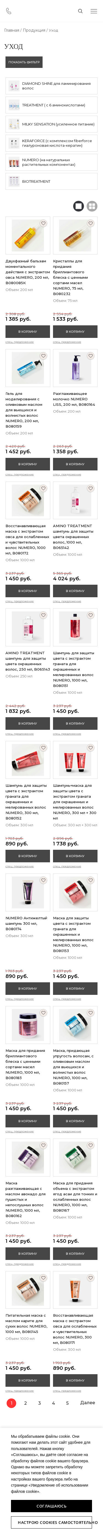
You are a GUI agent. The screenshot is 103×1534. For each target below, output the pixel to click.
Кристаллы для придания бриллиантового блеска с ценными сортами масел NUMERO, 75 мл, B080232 (70, 277)
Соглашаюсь (51, 1506)
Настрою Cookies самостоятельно (55, 1522)
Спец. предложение (19, 342)
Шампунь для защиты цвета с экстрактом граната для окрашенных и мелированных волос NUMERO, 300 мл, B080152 (26, 801)
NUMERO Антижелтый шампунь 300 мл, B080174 (26, 923)
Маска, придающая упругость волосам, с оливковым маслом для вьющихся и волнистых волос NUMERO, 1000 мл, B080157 (73, 1066)
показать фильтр (24, 62)
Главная (11, 30)
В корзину (27, 332)
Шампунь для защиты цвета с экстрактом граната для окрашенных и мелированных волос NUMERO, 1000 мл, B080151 (73, 669)
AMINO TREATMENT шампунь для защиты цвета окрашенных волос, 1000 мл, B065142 (73, 537)
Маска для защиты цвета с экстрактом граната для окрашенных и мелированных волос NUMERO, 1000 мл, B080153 (73, 934)
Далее (87, 1402)
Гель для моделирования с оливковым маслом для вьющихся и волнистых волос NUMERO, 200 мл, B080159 (23, 409)
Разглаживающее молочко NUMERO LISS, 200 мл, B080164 (74, 399)
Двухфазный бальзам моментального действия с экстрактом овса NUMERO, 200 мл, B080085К (27, 272)
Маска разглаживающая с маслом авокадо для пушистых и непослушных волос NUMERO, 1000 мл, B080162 (25, 1199)
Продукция (34, 30)
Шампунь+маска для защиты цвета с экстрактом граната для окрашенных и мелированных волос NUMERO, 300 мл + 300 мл (74, 801)
